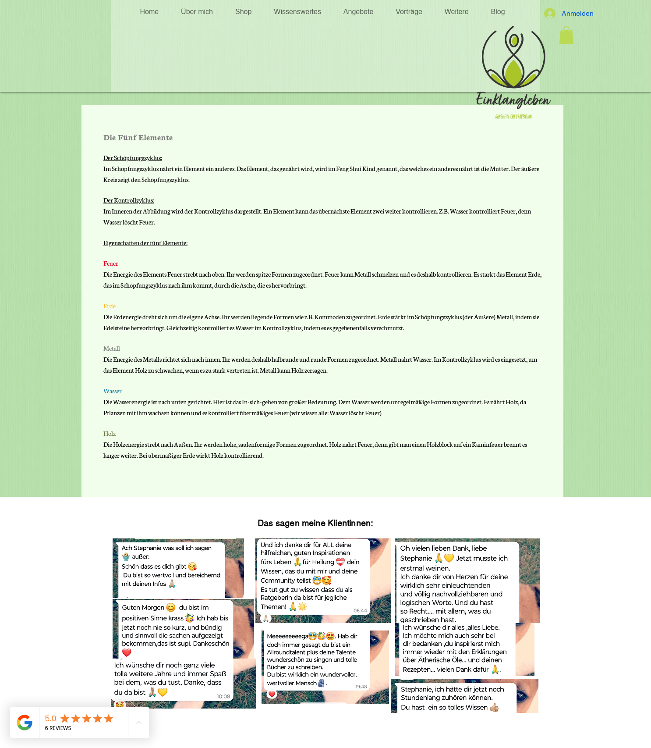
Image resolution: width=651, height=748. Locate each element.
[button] (298, 12)
